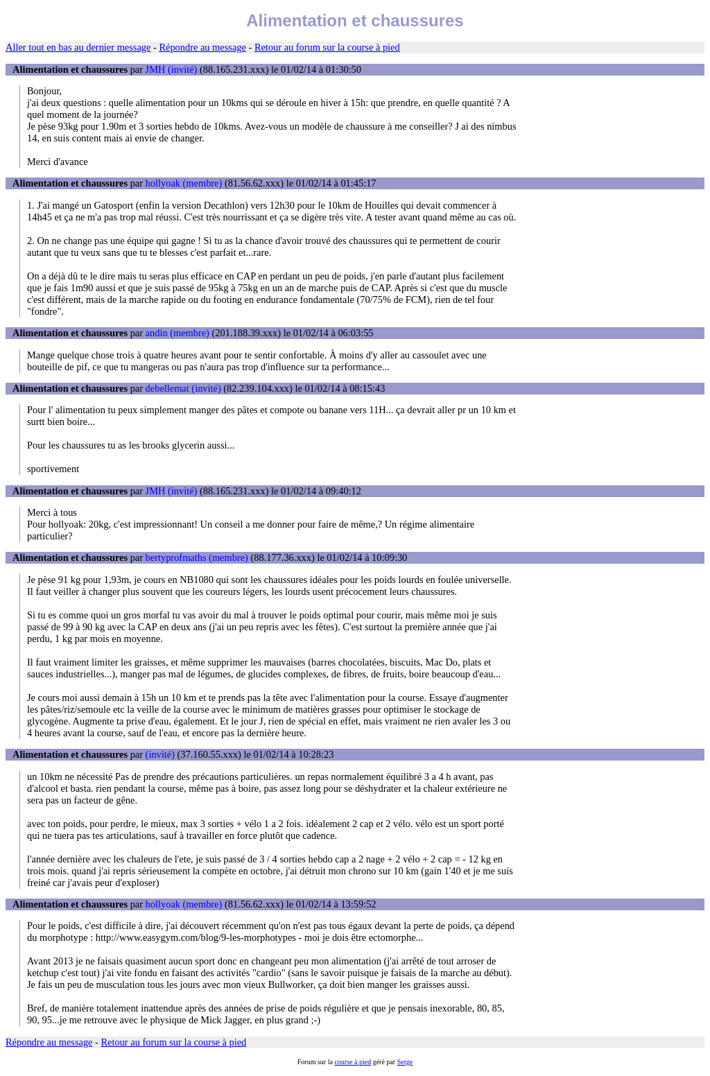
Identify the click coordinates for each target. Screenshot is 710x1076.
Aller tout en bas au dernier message (78, 47)
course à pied (352, 1062)
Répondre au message (202, 47)
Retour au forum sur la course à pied (327, 47)
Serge (405, 1062)
